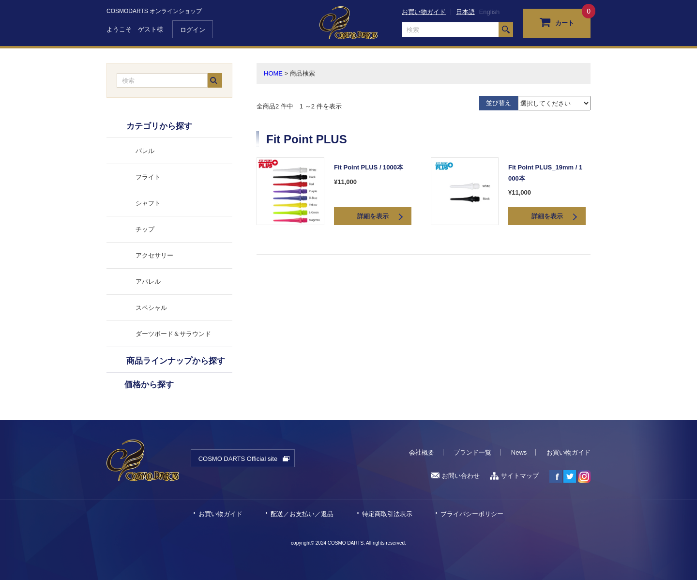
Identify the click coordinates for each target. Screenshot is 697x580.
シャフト (148, 203)
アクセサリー (154, 255)
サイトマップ (514, 475)
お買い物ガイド (424, 11)
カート (557, 22)
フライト (148, 177)
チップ (145, 229)
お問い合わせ (455, 475)
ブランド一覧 (472, 452)
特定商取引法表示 (387, 514)
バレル (145, 150)
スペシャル (151, 307)
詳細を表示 (373, 216)
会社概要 (421, 452)
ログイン (192, 29)
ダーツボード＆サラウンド (173, 333)
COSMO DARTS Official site (238, 458)
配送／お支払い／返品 (302, 514)
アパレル (148, 281)
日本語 (465, 11)
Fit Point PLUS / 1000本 (368, 167)
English (489, 11)
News (519, 452)
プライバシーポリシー (471, 514)
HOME (273, 73)
